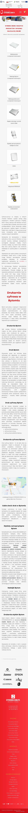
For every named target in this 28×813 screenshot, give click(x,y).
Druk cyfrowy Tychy (13, 737)
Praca (13, 754)
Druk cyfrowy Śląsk (13, 730)
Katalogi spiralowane (13, 784)
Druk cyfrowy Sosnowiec (13, 735)
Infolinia (8, 4)
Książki (13, 786)
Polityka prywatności (13, 749)
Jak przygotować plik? (13, 765)
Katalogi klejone (13, 779)
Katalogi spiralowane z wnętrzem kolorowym (14, 92)
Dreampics (22, 811)
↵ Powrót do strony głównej (9, 659)
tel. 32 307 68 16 (13, 709)
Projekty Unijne (13, 756)
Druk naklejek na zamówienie (13, 793)
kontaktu (21, 261)
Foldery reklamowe (13, 788)
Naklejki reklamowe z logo (13, 795)
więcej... (13, 741)
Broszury (13, 777)
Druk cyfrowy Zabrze (13, 728)
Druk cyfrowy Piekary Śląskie (13, 739)
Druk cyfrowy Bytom (13, 724)
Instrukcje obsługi (13, 790)
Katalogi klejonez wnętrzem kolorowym (14, 69)
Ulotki (14, 158)
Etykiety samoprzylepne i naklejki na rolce (14, 136)
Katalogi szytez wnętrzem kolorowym (14, 47)
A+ (22, 7)
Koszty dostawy (13, 762)
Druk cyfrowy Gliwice (13, 732)
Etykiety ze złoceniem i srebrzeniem (14, 200)
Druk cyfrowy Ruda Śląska (13, 726)
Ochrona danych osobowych (13, 751)
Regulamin (13, 760)
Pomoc (13, 767)
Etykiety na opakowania (13, 797)
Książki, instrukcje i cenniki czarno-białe (14, 114)
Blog (13, 769)
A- (19, 7)
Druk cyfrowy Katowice (13, 721)
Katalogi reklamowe (13, 781)
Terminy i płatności (13, 758)
